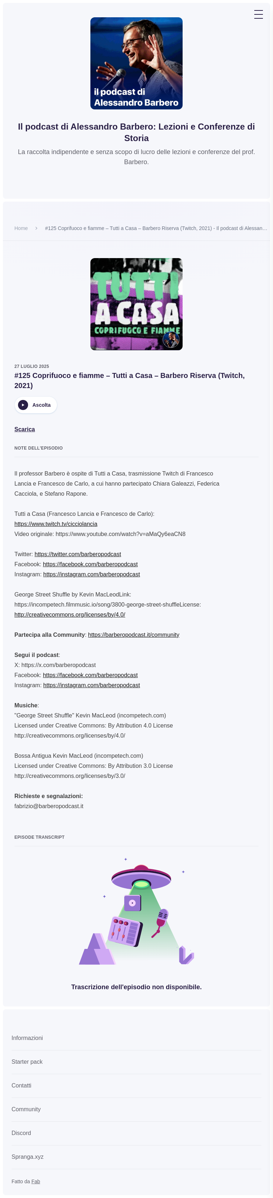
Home (21, 228)
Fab (35, 1181)
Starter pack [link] (27, 1062)
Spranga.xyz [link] (28, 1157)
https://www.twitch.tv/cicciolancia (55, 524)
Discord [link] (21, 1133)
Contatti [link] (21, 1085)
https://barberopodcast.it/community (133, 635)
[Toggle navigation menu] (258, 14)
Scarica (24, 429)
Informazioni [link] (27, 1038)
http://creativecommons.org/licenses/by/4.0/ (69, 615)
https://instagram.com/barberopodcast (91, 574)
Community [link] (26, 1109)
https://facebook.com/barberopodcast (90, 564)
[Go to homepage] (136, 63)
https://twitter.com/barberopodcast (78, 554)
